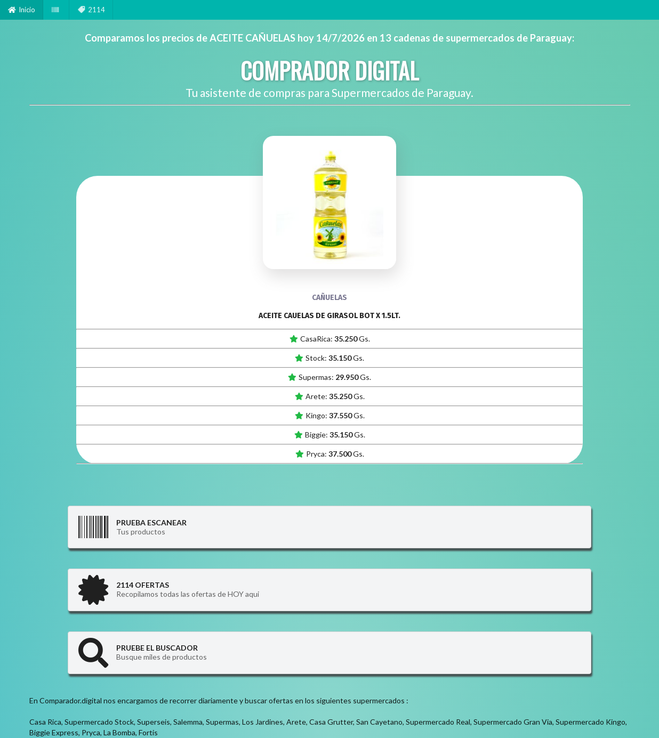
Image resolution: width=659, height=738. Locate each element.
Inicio (21, 9)
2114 (91, 9)
